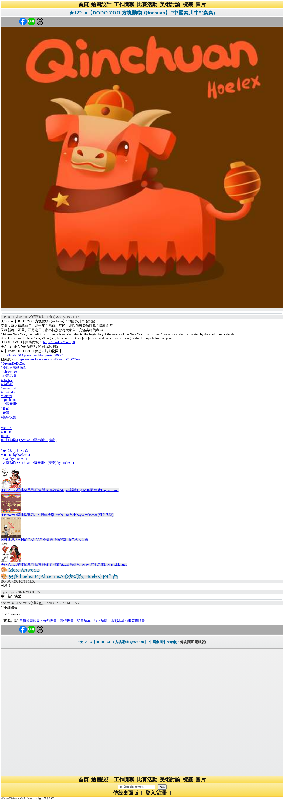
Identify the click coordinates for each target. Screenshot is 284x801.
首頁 (83, 4)
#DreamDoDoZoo (13, 363)
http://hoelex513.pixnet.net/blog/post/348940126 (34, 355)
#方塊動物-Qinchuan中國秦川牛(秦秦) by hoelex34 (37, 462)
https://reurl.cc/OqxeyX (59, 342)
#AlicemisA (9, 372)
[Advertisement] (142, 712)
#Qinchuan (8, 400)
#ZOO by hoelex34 (14, 458)
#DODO (6, 432)
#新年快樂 (8, 417)
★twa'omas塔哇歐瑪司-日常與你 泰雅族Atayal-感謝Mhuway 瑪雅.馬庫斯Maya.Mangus (64, 564)
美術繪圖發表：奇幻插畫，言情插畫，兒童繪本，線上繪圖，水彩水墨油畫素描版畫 (82, 621)
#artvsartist (8, 388)
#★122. (6, 428)
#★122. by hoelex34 (15, 450)
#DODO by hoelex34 (15, 455)
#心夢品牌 (8, 376)
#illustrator (8, 392)
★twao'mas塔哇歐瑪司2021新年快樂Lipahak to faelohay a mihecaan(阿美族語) (57, 515)
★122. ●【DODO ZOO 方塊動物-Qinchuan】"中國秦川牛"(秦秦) (142, 12)
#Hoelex (6, 380)
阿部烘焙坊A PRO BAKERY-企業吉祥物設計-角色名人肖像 (44, 539)
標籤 (188, 4)
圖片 (200, 4)
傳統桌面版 (125, 793)
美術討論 (170, 4)
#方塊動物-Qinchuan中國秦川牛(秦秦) (28, 440)
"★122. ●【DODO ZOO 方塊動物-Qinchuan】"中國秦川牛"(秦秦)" (128, 642)
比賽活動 (147, 4)
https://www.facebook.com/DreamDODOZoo (49, 359)
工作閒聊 (124, 4)
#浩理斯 (7, 384)
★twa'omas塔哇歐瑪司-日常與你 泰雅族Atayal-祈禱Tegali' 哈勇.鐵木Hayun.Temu (60, 490)
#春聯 (5, 412)
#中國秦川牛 (10, 404)
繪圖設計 (101, 4)
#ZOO (5, 436)
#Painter (6, 396)
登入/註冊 (156, 793)
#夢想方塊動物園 (13, 367)
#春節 (5, 408)
